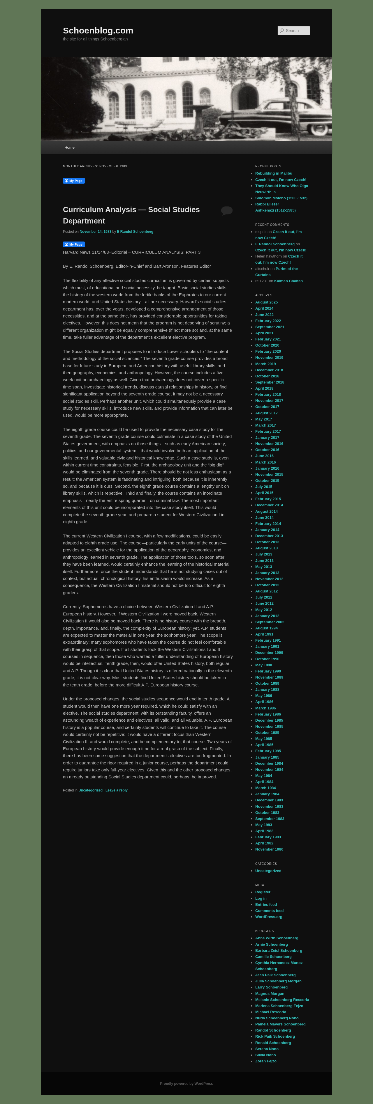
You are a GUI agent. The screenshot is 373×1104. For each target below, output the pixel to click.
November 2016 (269, 443)
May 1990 (263, 665)
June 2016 (264, 456)
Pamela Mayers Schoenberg (280, 1024)
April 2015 (264, 493)
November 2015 (269, 474)
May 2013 (263, 567)
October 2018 (267, 376)
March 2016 (265, 462)
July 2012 (263, 597)
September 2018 (269, 382)
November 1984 (269, 769)
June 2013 (264, 560)
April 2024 (264, 308)
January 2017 (267, 437)
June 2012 (264, 603)
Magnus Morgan (269, 993)
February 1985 (268, 751)
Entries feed (266, 904)
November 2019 (269, 357)
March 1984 (265, 788)
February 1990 (268, 671)
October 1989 (267, 683)
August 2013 (266, 548)
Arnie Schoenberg (271, 944)
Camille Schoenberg (273, 956)
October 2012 (267, 585)
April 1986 (264, 702)
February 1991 (268, 640)
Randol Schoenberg (273, 1030)
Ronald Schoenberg (273, 1043)
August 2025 (266, 302)
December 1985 (269, 720)
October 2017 (267, 406)
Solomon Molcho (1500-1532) (281, 198)
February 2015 (268, 499)
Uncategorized (90, 790)
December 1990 (269, 652)
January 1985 (267, 757)
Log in (261, 898)
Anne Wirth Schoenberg (276, 938)
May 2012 (263, 610)
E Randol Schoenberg (135, 232)
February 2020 (268, 351)
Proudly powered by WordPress (186, 1084)
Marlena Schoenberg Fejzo (279, 1006)
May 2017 (263, 419)
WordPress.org (268, 917)
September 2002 (269, 622)
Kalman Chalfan (288, 281)
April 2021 (264, 333)
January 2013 (267, 573)
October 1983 (267, 812)
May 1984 (263, 775)
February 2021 (268, 339)
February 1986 (268, 714)
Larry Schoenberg (271, 987)
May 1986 (263, 695)
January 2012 (267, 616)
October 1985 (267, 732)
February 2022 (268, 321)
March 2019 (265, 364)
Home (69, 147)
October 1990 (267, 659)
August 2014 (266, 511)
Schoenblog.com (98, 30)
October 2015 (267, 480)
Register (262, 892)
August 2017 (266, 413)
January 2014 (267, 530)
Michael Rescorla (270, 1012)
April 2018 (264, 388)
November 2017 (269, 400)
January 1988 (267, 689)
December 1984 (269, 763)
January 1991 (267, 646)
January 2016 (267, 468)
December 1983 (269, 800)
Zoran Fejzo (266, 1061)
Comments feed (269, 910)
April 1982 (264, 843)
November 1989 (269, 677)
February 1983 (268, 837)
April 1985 (264, 745)
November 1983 (269, 806)
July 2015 (263, 486)
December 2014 (269, 505)
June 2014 (264, 517)
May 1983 (263, 825)
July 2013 (263, 554)
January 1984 (267, 794)
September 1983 (269, 819)
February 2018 (268, 394)
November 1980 (269, 849)
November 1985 (269, 726)
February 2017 (268, 431)
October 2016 (267, 450)
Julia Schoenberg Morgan (278, 981)
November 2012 (269, 579)
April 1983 (264, 831)
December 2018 (269, 370)
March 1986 (265, 708)
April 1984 (264, 782)
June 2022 (264, 315)
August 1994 (266, 628)
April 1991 (264, 634)
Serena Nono (267, 1049)
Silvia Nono (265, 1055)
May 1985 (263, 738)
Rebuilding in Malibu (273, 173)
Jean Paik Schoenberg (275, 975)
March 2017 (265, 425)
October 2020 (267, 345)
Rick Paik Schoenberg (275, 1036)
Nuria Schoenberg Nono (277, 1018)
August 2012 (266, 591)
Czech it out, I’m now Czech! (281, 180)
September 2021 (269, 327)
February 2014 (268, 523)
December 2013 (269, 536)
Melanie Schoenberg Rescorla (282, 999)
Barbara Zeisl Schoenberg (278, 950)
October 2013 (267, 542)
